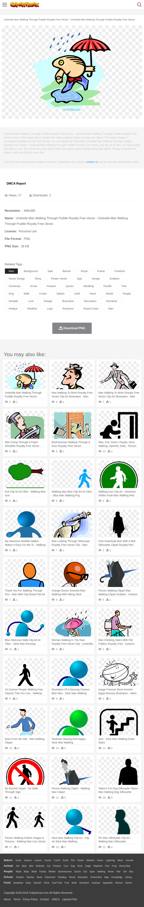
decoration (90, 301)
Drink (46, 883)
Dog (73, 866)
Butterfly (40, 866)
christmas (14, 286)
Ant (17, 866)
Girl (125, 871)
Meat (74, 883)
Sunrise (130, 860)
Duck (79, 866)
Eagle (88, 866)
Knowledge (116, 877)
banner (67, 271)
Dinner (128, 883)
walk (26, 293)
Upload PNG (69, 899)
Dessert (37, 883)
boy (131, 871)
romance (68, 308)
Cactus (47, 860)
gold (77, 293)
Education (83, 877)
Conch (57, 860)
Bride (34, 871)
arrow (33, 286)
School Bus (96, 877)
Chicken (57, 866)
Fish (107, 866)
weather (32, 308)
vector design (17, 278)
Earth (65, 860)
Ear (85, 871)
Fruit (66, 883)
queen (70, 286)
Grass (100, 860)
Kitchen (119, 883)
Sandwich (84, 883)
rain (11, 271)
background (31, 271)
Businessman (65, 871)
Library (128, 877)
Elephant (98, 866)
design (96, 278)
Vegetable (107, 883)
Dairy (28, 883)
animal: (8, 865)
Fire (73, 860)
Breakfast (18, 883)
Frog (114, 866)
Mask (18, 871)
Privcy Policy (30, 899)
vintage (48, 301)
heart (92, 293)
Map (106, 877)
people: (8, 871)
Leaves (38, 860)
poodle (108, 286)
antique (13, 308)
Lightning (110, 860)
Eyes (92, 871)
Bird (31, 866)
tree (124, 286)
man (110, 308)
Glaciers (90, 860)
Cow (66, 866)
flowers (51, 286)
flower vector (59, 278)
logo (50, 308)
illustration (68, 301)
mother (52, 871)
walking (101, 871)
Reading (62, 877)
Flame (80, 860)
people (127, 293)
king (11, 293)
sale (50, 271)
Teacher (30, 877)
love (31, 301)
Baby (26, 871)
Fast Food (57, 883)
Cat (48, 866)
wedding (88, 286)
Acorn (18, 860)
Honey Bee (124, 866)
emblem (114, 278)
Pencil (72, 877)
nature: (8, 860)
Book (39, 877)
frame (101, 271)
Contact (44, 899)
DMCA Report (16, 183)
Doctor (77, 871)
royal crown (90, 308)
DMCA (55, 899)
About (7, 899)
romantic (111, 301)
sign (79, 278)
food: (7, 882)
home (111, 871)
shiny (38, 278)
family (42, 871)
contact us (92, 161)
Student (20, 877)
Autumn (28, 860)
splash (60, 293)
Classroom (50, 877)
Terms (17, 899)
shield (109, 293)
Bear (24, 866)
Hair (118, 871)
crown (43, 293)
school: (8, 877)
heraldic (13, 301)
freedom (120, 271)
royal (84, 271)
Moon (120, 860)
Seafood (96, 883)
